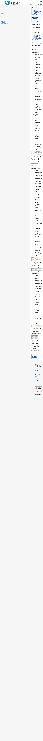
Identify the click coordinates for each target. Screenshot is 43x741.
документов (38, 345)
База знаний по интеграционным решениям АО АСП (36, 9)
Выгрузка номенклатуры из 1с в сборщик (36, 20)
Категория (34, 355)
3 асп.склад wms (36, 12)
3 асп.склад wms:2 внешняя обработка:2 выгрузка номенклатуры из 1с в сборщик (37, 37)
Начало (33, 7)
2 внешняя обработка (34, 14)
